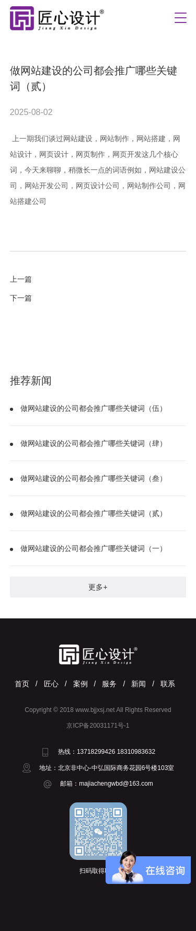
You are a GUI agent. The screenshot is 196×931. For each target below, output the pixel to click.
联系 (167, 684)
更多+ (97, 587)
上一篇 (21, 279)
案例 (80, 684)
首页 (22, 684)
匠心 (51, 684)
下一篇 (21, 298)
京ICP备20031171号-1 (97, 725)
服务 (109, 684)
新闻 (138, 684)
